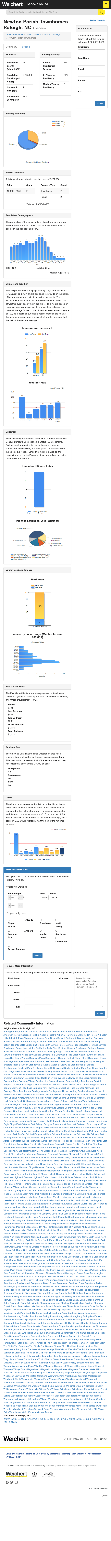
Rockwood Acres (41, 1296)
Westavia (82, 1375)
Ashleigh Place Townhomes (22, 1038)
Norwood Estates (30, 1246)
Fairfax (21, 1134)
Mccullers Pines (83, 1220)
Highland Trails (40, 1177)
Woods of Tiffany (48, 1402)
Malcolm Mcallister (98, 1217)
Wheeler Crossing (25, 1382)
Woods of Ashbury (85, 1399)
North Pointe (9, 1243)
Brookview (90, 1074)
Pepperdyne (71, 1270)
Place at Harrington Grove (70, 1273)
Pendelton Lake (41, 1270)
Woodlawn (95, 1395)
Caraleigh (17, 1084)
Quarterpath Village (63, 1280)
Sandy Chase (65, 1299)
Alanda (42, 1031)
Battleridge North (41, 1044)
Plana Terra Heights (93, 1273)
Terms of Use (33, 1453)
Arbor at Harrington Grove (70, 1034)
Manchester (27, 1220)
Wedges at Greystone (14, 1375)
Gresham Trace (67, 1160)
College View (80, 1101)
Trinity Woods (45, 1359)
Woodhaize (83, 1395)
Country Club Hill (91, 1104)
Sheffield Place (68, 1303)
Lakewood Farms (37, 1200)
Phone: (81, 80)
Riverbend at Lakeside (88, 1289)
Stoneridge (33, 1329)
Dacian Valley (78, 1114)
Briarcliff (48, 1068)
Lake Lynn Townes (37, 1197)
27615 (28, 1419)
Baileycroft (71, 1038)
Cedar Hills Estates (21, 1094)
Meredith (37, 1226)
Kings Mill (34, 1193)
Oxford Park (92, 1260)
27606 (43, 1419)
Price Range (14, 893)
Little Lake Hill (77, 1210)
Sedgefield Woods (30, 1303)
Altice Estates (53, 1031)
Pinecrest (40, 1273)
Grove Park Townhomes (59, 1164)
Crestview (85, 1111)
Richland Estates (41, 1286)
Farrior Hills (54, 1140)
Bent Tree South (39, 1051)
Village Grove (46, 1369)
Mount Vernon (97, 1230)
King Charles (98, 1190)
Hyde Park (98, 1183)
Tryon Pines (59, 1359)
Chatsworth (24, 1097)
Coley (57, 1101)
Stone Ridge (58, 1326)
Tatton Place (22, 1342)
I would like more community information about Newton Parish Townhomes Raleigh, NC (88, 991)
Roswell (7, 1299)
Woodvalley (34, 1405)
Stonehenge (9, 1329)
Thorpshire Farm (84, 1352)
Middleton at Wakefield (69, 1226)
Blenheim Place (37, 1058)
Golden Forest (28, 1157)
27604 (72, 1419)
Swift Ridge (73, 1339)
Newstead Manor (39, 1236)
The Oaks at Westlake (66, 1349)
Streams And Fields (23, 1332)
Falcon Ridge (40, 1137)
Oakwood (8, 1253)
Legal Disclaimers (15, 1453)
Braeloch (23, 1064)
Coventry (7, 1111)
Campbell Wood (57, 1081)
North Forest (62, 1240)
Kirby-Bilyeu (74, 1193)
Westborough (94, 1375)
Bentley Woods (82, 1051)
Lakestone (97, 1197)
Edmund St (55, 1127)
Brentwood (38, 1068)
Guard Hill (76, 1164)
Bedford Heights (66, 1048)
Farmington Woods (19, 1140)
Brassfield (89, 1064)
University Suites (21, 1362)
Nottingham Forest (49, 1246)
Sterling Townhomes (52, 1323)
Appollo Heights (48, 1034)
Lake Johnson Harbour (15, 1197)
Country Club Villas (33, 1107)
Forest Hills (35, 1144)
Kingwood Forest (59, 1193)
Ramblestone (9, 1283)
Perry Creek (84, 1270)
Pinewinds (51, 1273)
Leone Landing (57, 1207)
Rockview (27, 1296)
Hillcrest (53, 1177)
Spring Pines (49, 1316)
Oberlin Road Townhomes (42, 1253)
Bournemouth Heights (77, 1061)
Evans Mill (87, 1131)
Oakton (93, 1250)
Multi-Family (59, 925)
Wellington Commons (36, 1375)
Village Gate (19, 1369)
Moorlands (73, 1230)
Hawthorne (86, 1167)
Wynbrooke (101, 1405)
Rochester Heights (12, 1296)
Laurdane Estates (71, 1203)
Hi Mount (42, 1174)
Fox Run (15, 1147)
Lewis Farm (71, 1207)
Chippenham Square (55, 1097)
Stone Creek (19, 1326)
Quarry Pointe (46, 1280)
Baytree (102, 1044)
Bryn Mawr (18, 1078)
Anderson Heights (30, 1034)
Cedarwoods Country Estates (46, 1094)
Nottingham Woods (68, 1246)
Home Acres (30, 1180)
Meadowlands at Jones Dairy (41, 1223)
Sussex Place (33, 1339)
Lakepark (76, 1197)
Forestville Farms (63, 1144)
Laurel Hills (86, 1203)
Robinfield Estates (82, 1293)
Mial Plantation (50, 1226)
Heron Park (15, 1174)
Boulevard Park (57, 1061)
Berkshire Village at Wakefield (26, 1054)
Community (11, 46)
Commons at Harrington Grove (52, 1104)
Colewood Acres (45, 1101)
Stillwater (84, 1323)
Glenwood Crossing (58, 1154)
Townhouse (45, 923)
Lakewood (23, 1200)
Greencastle (16, 1160)
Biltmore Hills (48, 1054)
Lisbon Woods (24, 1210)
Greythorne (14, 1164)
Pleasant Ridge (10, 1276)
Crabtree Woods (53, 1111)
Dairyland (90, 1114)
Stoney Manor (47, 1329)
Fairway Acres (10, 1137)
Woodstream (22, 1405)
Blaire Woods (22, 1058)
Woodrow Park (10, 1399)
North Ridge (23, 1243)
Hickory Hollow (77, 1174)
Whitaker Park (71, 1382)
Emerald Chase (81, 1127)
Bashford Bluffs (77, 1041)
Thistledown (69, 1352)
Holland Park (88, 1177)
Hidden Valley (93, 1174)
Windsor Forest (99, 1389)
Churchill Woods (75, 1097)
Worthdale (46, 1405)
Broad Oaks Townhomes (73, 1071)
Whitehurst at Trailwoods (26, 1385)
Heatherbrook (27, 1170)
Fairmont (56, 1134)
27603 (86, 1419)
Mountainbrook (11, 1233)
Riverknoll (43, 1293)
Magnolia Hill (81, 1217)
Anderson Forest (11, 1034)
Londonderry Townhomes (16, 1213)
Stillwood (8, 1326)
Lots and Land (12, 936)
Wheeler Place (56, 1382)
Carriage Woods (40, 1091)
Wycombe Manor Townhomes (80, 1405)
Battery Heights (11, 1044)
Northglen (69, 1243)
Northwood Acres (12, 1246)
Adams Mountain (29, 1031)
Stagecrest (95, 1319)
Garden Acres (68, 1147)
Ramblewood (23, 1283)
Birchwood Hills (64, 1054)
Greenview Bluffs (31, 1160)
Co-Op (29, 930)
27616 (100, 1419)
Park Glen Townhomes (24, 1266)
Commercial (61, 941)
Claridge (88, 1097)
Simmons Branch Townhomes (51, 1306)
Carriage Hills (92, 1088)
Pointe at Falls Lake (29, 1276)
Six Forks (101, 1306)
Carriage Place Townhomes (17, 1091)
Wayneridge (89, 1372)
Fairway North (25, 1137)
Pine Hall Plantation (25, 1273)
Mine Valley (27, 1230)
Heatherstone (41, 1170)
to (24, 897)
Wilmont (55, 1389)
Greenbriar (86, 1157)
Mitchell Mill (40, 1230)
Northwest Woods (95, 1243)
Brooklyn (51, 1074)
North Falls (36, 1240)
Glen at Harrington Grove (72, 1150)
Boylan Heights (96, 1061)
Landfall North (82, 1200)
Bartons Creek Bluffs (58, 1041)
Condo (29, 920)
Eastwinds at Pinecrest (64, 1124)
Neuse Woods (85, 1233)
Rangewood (36, 1283)
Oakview (102, 1250)
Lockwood (90, 1210)
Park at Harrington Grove (36, 1263)
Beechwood (81, 1048)
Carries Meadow (86, 1091)
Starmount (8, 1323)
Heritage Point (87, 1170)
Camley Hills (42, 1081)
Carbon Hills (44, 1084)
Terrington (100, 1342)
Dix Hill (89, 1117)
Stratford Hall (72, 1329)
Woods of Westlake (67, 1402)
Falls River (77, 1137)
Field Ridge (66, 1140)
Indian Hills (26, 1187)
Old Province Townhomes (95, 1253)
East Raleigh (36, 1124)
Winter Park (82, 1392)
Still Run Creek (71, 1323)
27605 (79, 1419)
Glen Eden (91, 1150)
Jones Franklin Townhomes (87, 1187)
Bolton (30, 1061)
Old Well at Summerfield (49, 1256)
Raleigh (56, 34)
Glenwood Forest (77, 1154)
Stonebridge (71, 1326)
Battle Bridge (26, 1044)
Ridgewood (36, 1289)
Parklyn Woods (78, 1266)
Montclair (51, 1230)
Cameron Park (10, 1081)
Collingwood (94, 1101)
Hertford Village (29, 1174)
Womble (93, 1392)
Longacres (35, 1213)
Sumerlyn (38, 1332)
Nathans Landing (37, 1233)
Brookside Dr (77, 1074)
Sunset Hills (75, 1336)
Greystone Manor (84, 1160)
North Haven (76, 1240)
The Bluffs (8, 1346)
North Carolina (33, 34)
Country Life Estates (54, 1107)
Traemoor (76, 1356)
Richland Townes (59, 1286)
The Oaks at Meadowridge (41, 1349)
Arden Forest (90, 1034)
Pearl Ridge (16, 1270)
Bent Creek (24, 1051)
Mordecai (84, 1230)
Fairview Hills (83, 1134)
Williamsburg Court (93, 1385)
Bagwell (61, 1038)
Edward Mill (67, 1127)
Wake (47, 34)
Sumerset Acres (52, 1332)
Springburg (76, 1316)
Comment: (64, 978)
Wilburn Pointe (46, 1385)
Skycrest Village (11, 1309)
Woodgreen (72, 1395)
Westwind (81, 1379)
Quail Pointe (20, 1280)
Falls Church (53, 1137)
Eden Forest (15, 1127)
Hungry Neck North (89, 1180)
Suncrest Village (39, 1336)
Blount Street (81, 1058)
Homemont (42, 1180)
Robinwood (97, 1293)
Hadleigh (86, 1164)
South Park (19, 1313)
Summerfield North (70, 1332)
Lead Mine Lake (24, 1207)
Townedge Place (50, 1356)
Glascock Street (51, 1150)
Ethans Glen (75, 1131)
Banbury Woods (11, 1041)
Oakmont (57, 1250)
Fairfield (30, 1134)
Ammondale (91, 1031)
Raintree (77, 1280)
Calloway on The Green (78, 1078)
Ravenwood (62, 1283)
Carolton (80, 1088)
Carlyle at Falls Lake (21, 1088)
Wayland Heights (73, 1372)
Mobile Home (43, 936)
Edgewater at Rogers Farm (35, 1127)
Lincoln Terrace (86, 1207)
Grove (43, 1164)
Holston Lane (16, 1180)
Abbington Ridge (11, 1031)
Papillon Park (16, 1263)
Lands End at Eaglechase (38, 1203)
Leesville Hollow (41, 1207)
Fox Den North (80, 1144)
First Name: (84, 47)
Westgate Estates (57, 1379)
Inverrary (37, 1187)
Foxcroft (24, 1147)
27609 (14, 1419)
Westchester (27, 1379)
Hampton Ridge (27, 1167)
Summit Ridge (87, 1332)
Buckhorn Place (32, 1078)
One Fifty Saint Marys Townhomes (68, 1260)
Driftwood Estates (59, 1121)
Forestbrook (48, 1144)
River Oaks (70, 1289)
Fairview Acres (68, 1134)
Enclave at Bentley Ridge (33, 1131)
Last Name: (84, 58)
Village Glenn (32, 1369)
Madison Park (51, 1217)
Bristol (24, 1071)
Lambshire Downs (56, 1200)
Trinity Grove (16, 1359)
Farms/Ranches (14, 949)
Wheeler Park (41, 1382)
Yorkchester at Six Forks (21, 1412)
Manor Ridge (40, 1220)
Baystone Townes (89, 1044)
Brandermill (34, 1064)
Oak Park (27, 1250)
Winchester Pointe (81, 1389)
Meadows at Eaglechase (69, 1223)
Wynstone (82, 1409)
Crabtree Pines (37, 1111)
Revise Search (97, 20)
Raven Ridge (49, 1283)
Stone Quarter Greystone (39, 1326)
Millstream (16, 1230)
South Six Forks (34, 1313)
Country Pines (72, 1107)
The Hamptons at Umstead (80, 1346)
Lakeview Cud (10, 1200)
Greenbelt (76, 1157)
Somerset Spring (56, 1309)
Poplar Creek (46, 1276)
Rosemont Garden (95, 1296)
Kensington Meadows (49, 1190)
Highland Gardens (23, 1177)
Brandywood (77, 1064)
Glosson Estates (11, 1157)
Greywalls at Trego (30, 1164)
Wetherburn (9, 1382)
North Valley (47, 1243)
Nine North (82, 1236)
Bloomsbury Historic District (59, 1058)
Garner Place (82, 1147)
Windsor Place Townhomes (31, 1392)
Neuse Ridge (70, 1233)
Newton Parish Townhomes (62, 1236)
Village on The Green (78, 1369)
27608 (93, 1419)
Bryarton (7, 1078)
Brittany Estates (36, 1071)
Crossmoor (39, 1114)
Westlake (70, 1379)
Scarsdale (15, 1303)
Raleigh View (88, 1280)
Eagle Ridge (9, 1124)
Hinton (61, 1177)
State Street (20, 1323)
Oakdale (48, 1250)
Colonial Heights (11, 1104)
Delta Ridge (49, 1117)
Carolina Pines (67, 1088)
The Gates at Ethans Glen (53, 1346)
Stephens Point (34, 1323)
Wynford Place (41, 1409)
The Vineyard (55, 1352)
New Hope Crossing (20, 1236)
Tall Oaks (84, 1339)
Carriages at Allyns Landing (63, 1091)
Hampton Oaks (10, 1167)
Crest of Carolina (71, 1111)
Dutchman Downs (85, 1121)
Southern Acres (59, 1313)
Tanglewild (95, 1339)
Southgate (8, 1316)
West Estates (71, 1375)
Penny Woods (57, 1270)
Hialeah (52, 1174)
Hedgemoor (54, 1170)
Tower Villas (35, 1356)
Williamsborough (74, 1385)
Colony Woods (28, 1104)
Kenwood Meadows (81, 1190)
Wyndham (29, 1409)
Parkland (65, 1266)
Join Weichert (79, 1453)
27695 (64, 1419)
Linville (13, 1210)
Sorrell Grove (72, 1309)
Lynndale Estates (23, 1217)
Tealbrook (72, 1342)
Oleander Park (43, 1260)
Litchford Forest (41, 1210)
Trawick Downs (99, 1356)
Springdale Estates (92, 1316)
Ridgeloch (15, 1289)
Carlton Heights (90, 1084)
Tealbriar (62, 1342)
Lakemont (66, 1197)
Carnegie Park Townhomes (46, 1088)
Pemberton (28, 1270)
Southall (47, 1313)
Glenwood (42, 1154)
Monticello (62, 1230)
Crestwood (96, 1111)
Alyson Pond (67, 1031)
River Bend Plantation (54, 1289)
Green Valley (64, 1157)
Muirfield (24, 1233)
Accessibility (94, 1453)
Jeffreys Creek (49, 1187)
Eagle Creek (101, 1121)
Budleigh (45, 1078)
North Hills (88, 1240)
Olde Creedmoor (70, 1256)
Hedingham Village (70, 1170)
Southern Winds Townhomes (82, 1313)
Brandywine (64, 1064)
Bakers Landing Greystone (90, 1038)
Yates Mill (93, 1409)
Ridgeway (25, 1289)
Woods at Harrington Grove (61, 1399)
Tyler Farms (95, 1359)
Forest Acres (9, 1144)
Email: (81, 69)
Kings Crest (9, 1193)
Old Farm (76, 1253)
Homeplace (54, 1180)
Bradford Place (10, 1064)
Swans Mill (61, 1339)
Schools (26, 46)
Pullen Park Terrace (63, 1276)
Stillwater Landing (98, 1323)
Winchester (66, 1389)
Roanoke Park (66, 1293)
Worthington (58, 1405)
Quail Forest (80, 1276)
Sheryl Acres (17, 1306)
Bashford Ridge (93, 1041)
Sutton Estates (48, 1339)
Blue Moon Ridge (97, 1058)
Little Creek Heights (59, 1210)
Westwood (91, 1379)
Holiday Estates (73, 1177)
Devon (82, 1117)
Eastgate (48, 1124)
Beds (42, 893)
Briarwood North (61, 1068)
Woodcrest (48, 1395)
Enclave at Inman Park (57, 1131)
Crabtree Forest (21, 1111)
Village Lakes (60, 1369)
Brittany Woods (52, 1071)
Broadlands (92, 1071)
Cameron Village (26, 1081)
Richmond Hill (76, 1286)
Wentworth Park (56, 1375)
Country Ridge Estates (91, 1107)
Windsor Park (10, 1392)
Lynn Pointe (99, 1213)
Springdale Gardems (13, 1319)
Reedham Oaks (76, 1283)
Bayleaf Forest (58, 1044)
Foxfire (32, 1147)
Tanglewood (9, 1342)
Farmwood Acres (38, 1140)
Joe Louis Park (65, 1187)
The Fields (34, 1346)
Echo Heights (94, 1124)
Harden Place (62, 1167)
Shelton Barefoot (84, 1303)
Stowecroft (59, 1329)
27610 (50, 1419)
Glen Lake (16, 1154)
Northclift (58, 1243)
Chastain (13, 1097)
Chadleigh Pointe (70, 1094)
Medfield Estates (24, 1226)
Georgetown (9, 1150)
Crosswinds (52, 1114)
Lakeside (86, 1197)
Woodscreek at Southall (90, 1402)
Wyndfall (7, 1409)
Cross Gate (9, 1114)
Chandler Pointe (87, 1094)
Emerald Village (98, 1127)
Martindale (68, 1220)
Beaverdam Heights (25, 1048)
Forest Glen (23, 1144)
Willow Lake (32, 1389)
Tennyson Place (86, 1342)
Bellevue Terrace (96, 1048)
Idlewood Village (11, 1187)
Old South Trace (28, 1256)
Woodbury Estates (33, 1395)
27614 (14, 1422)
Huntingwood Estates (81, 1183)
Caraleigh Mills (29, 1084)
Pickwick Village (98, 1270)
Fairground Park (42, 1134)
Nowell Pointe (86, 1246)
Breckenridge (10, 1068)
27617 (57, 1419)
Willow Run (45, 1389)
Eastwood (81, 1124)
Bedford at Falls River (47, 1048)
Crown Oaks (64, 1114)
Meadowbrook (19, 1223)
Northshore (80, 1243)
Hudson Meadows (69, 1180)
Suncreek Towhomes (19, 1336)
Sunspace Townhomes (14, 1339)
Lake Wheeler (54, 1197)
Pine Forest (9, 1273)
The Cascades (21, 1346)
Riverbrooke (31, 1293)
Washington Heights (34, 1372)
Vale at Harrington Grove (42, 1362)
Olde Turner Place (26, 1260)
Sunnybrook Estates (58, 1336)
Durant (72, 1121)
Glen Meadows (28, 1154)
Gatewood (95, 1147)
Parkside (91, 1266)
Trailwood (86, 1356)
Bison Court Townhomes (85, 1054)
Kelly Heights (18, 1190)
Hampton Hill (98, 1164)
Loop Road (57, 1213)
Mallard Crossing (12, 1220)
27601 (35, 1419)
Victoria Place (27, 1366)
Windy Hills (70, 1392)
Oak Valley (38, 1250)
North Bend (94, 1236)
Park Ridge (42, 1266)
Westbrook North (12, 1379)
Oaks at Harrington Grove (76, 1250)
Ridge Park (89, 1286)
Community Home (14, 34)
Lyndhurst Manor (83, 1213)
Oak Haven (16, 1250)
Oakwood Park (21, 1253)
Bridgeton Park (78, 1068)
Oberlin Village (63, 1253)
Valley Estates (63, 1362)
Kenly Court (31, 1190)
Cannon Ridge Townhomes (79, 1081)
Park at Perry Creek (60, 1263)
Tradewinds (65, 1356)
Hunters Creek (15, 1183)
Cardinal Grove (59, 1084)
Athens (53, 1038)
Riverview (53, 1293)
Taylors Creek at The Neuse (43, 1342)
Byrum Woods (58, 1078)
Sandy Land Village (82, 1299)
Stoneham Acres (86, 1326)
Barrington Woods (37, 1041)
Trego (6, 1359)
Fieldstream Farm (81, 1140)
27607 (6, 1419)
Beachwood (9, 1048)
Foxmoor (41, 1147)
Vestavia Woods (11, 1366)
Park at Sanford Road (81, 1263)
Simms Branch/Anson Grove (81, 1306)
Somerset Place (39, 1309)
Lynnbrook (8, 1217)
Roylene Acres (19, 1299)
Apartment (61, 934)
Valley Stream (77, 1362)
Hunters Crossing (32, 1183)
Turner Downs (81, 1359)
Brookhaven (40, 1074)
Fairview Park (97, 1134)
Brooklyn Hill (63, 1074)
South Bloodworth (88, 1309)
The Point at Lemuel (87, 1349)
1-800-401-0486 (37, 4)
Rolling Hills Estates (75, 1296)
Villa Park (39, 1366)
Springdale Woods (34, 1319)
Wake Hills (95, 1369)
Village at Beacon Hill (55, 1366)
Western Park (41, 1379)
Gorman (40, 1157)
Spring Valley (63, 1316)
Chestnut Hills (37, 1097)
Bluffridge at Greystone (15, 1061)
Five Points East (99, 1140)
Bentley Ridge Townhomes (61, 1051)
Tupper (69, 1359)
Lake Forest (99, 1193)
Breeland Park (25, 1068)
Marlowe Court (55, 1220)
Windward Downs (55, 1392)
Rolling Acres (57, 1296)
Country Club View (12, 1107)
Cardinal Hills (74, 1084)
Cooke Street (74, 1104)
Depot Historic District (67, 1117)
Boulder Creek (42, 1061)
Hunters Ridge (63, 1183)
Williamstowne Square (14, 1389)
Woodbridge (17, 1395)
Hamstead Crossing (45, 1167)
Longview (46, 1213)
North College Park (20, 1240)
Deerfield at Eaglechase (31, 1117)
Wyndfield (18, 1409)
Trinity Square (31, 1359)
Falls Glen (66, 1137)
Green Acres (50, 1157)
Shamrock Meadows (50, 1303)
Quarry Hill (32, 1280)
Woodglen (60, 1395)
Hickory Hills (62, 1174)
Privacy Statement (50, 1453)
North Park (100, 1240)
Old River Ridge (11, 1256)
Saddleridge (52, 1299)
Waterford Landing (55, 1372)
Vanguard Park (92, 1362)
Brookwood (102, 1074)
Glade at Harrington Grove (29, 1150)
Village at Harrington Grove (80, 1366)
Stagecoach (83, 1319)
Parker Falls (54, 1266)
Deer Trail (13, 1117)
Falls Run (88, 1137)
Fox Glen (92, 1144)
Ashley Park (43, 1038)
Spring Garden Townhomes (28, 1316)
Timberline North (19, 1356)
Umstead (7, 1362)
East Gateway (23, 1124)
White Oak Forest (87, 1382)
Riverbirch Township (13, 1293)
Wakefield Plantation (13, 1372)
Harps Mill (75, 1167)
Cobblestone (29, 1101)
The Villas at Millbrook (37, 1352)
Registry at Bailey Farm (21, 1286)
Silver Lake (29, 1306)
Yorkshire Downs (43, 1412)
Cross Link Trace (24, 1114)
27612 (6, 1422)
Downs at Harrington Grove (22, 1121)
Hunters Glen (48, 1183)
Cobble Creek (15, 1101)
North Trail (35, 1243)
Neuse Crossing (55, 1233)
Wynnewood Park (68, 1409)
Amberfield (79, 1031)
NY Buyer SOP (13, 1457)
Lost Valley (69, 1213)
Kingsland (45, 1193)
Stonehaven (101, 1326)
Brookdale (28, 1074)
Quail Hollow (93, 1276)
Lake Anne (86, 1193)
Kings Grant (22, 1193)
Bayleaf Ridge (73, 1044)
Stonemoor (21, 1329)
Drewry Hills (43, 1121)
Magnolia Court (66, 1217)
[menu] (106, 4)
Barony (24, 1041)
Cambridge (95, 1078)
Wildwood (60, 1385)
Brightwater (14, 1071)
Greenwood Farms (49, 1160)
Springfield (49, 1319)
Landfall (70, 1200)
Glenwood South (95, 1154)
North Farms (49, 1240)
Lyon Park (38, 1217)
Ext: (80, 91)
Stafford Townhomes (66, 1319)
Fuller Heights (54, 1147)
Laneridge (56, 1203)
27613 (21, 1419)
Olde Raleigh (86, 1256)
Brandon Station (49, 1064)
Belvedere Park (10, 1051)
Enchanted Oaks (11, 1131)
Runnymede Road (36, 1299)
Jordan (7, 1190)
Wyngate (54, 1409)
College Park (66, 1101)
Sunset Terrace (89, 1336)
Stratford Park (87, 1329)
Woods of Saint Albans (27, 1402)
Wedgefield (101, 1372)
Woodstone (9, 1405)
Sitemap (66, 1453)
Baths (53, 893)
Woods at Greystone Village (33, 1399)
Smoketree (25, 1309)
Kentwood (65, 1190)
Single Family (11, 925)
